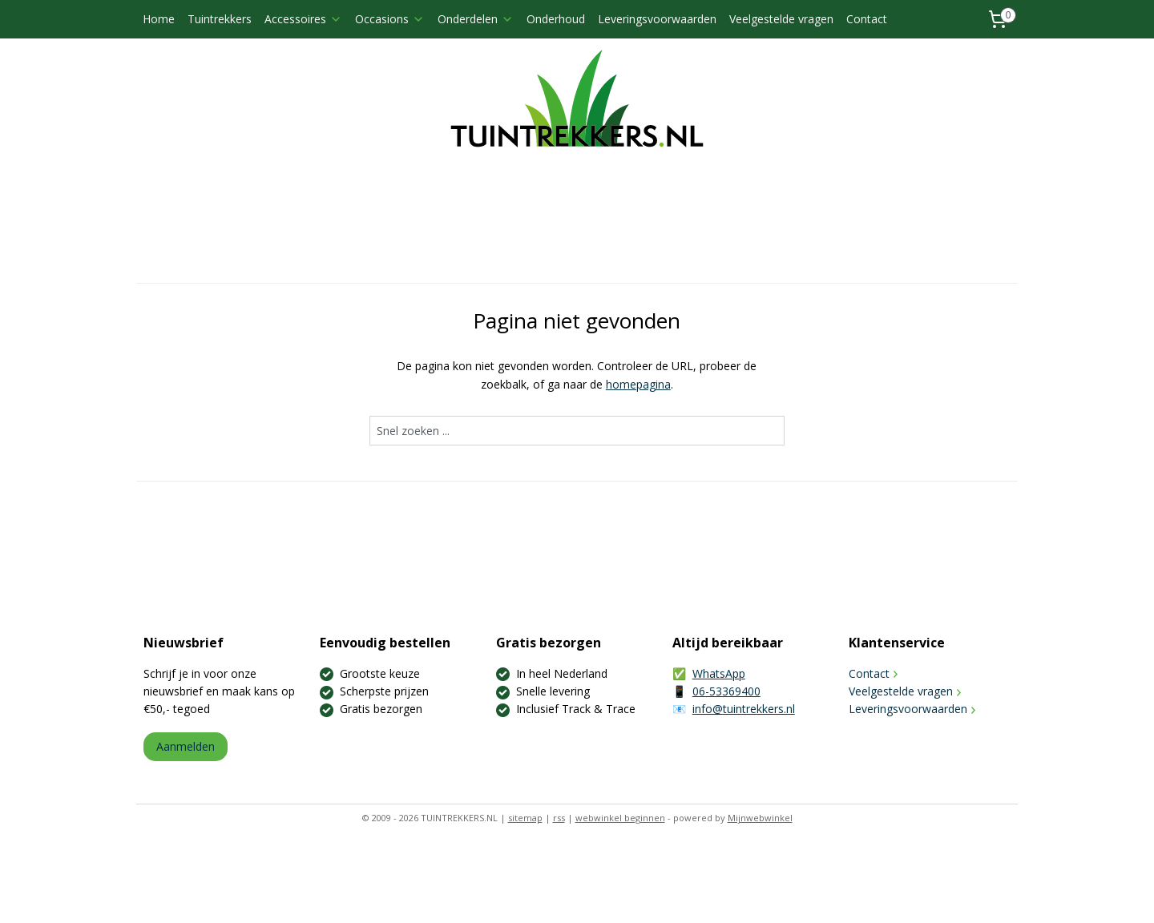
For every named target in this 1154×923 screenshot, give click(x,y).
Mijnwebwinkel (760, 818)
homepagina (638, 384)
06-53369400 (726, 691)
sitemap (525, 818)
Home (159, 18)
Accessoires (303, 18)
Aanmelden (185, 746)
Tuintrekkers (220, 18)
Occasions (390, 18)
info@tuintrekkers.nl (743, 708)
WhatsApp (718, 673)
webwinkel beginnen (620, 818)
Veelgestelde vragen (781, 18)
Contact (866, 18)
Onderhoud (556, 18)
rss (559, 818)
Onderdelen (476, 18)
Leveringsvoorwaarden (657, 18)
